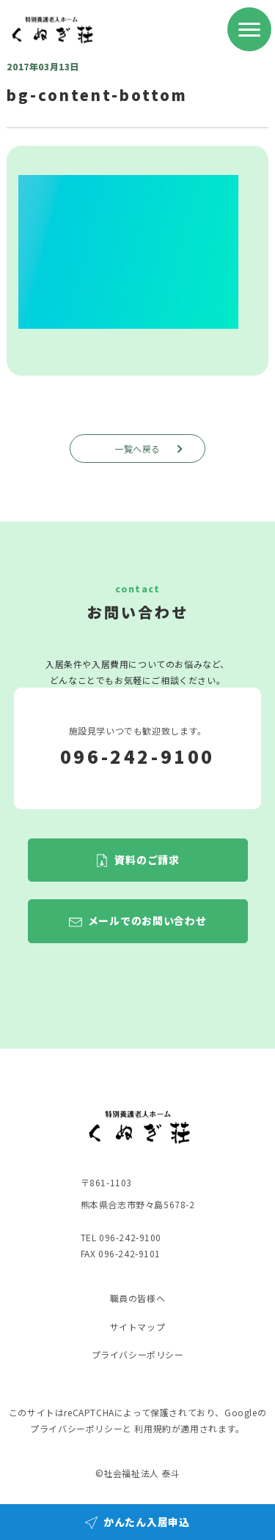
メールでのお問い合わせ (147, 921)
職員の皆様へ (138, 1298)
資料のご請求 (146, 859)
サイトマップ (138, 1326)
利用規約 (152, 1428)
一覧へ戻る (150, 448)
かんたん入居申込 (146, 1521)
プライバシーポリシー (138, 1354)
